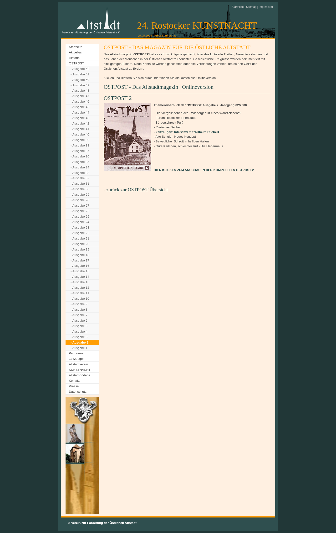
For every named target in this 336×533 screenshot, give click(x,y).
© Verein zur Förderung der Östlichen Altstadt (102, 523)
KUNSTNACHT (80, 369)
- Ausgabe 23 (80, 227)
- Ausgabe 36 (80, 156)
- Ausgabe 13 (80, 282)
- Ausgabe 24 (80, 222)
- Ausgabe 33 (80, 173)
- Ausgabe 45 (80, 107)
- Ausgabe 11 (80, 293)
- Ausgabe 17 (80, 260)
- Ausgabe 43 (80, 118)
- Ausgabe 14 (80, 276)
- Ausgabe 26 (80, 211)
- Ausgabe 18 (80, 255)
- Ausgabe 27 (80, 205)
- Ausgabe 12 (80, 287)
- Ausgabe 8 (79, 309)
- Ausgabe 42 (80, 123)
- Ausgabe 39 (80, 140)
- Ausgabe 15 (80, 271)
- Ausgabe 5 (79, 326)
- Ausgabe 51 (80, 74)
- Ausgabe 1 (79, 348)
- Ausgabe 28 (80, 200)
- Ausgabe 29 (80, 194)
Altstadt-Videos (79, 375)
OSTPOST (76, 63)
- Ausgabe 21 (80, 238)
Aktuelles (75, 52)
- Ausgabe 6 (79, 320)
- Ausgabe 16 (80, 265)
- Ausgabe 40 (80, 134)
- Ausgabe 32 (80, 178)
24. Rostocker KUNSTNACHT (197, 25)
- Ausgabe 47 (80, 96)
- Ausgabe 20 (80, 244)
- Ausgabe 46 (80, 101)
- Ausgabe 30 (80, 189)
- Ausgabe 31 (80, 183)
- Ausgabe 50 (80, 80)
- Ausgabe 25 (80, 216)
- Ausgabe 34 (80, 167)
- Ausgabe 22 (80, 233)
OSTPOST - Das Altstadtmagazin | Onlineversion (159, 87)
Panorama (76, 353)
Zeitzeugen (77, 359)
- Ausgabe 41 (80, 129)
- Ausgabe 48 (80, 90)
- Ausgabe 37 (80, 151)
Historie (74, 58)
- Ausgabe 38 (80, 145)
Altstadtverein (78, 364)
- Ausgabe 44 (80, 112)
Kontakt (74, 380)
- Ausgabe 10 (80, 298)
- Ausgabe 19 (80, 249)
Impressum (266, 7)
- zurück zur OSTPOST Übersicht (136, 189)
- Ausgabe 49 (80, 85)
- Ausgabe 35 (80, 162)
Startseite (238, 7)
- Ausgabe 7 (79, 315)
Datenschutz (78, 391)
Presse (74, 386)
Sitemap (251, 7)
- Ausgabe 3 (79, 337)
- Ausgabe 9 (79, 304)
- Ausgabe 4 (79, 331)
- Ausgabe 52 (80, 69)
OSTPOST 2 (118, 98)
